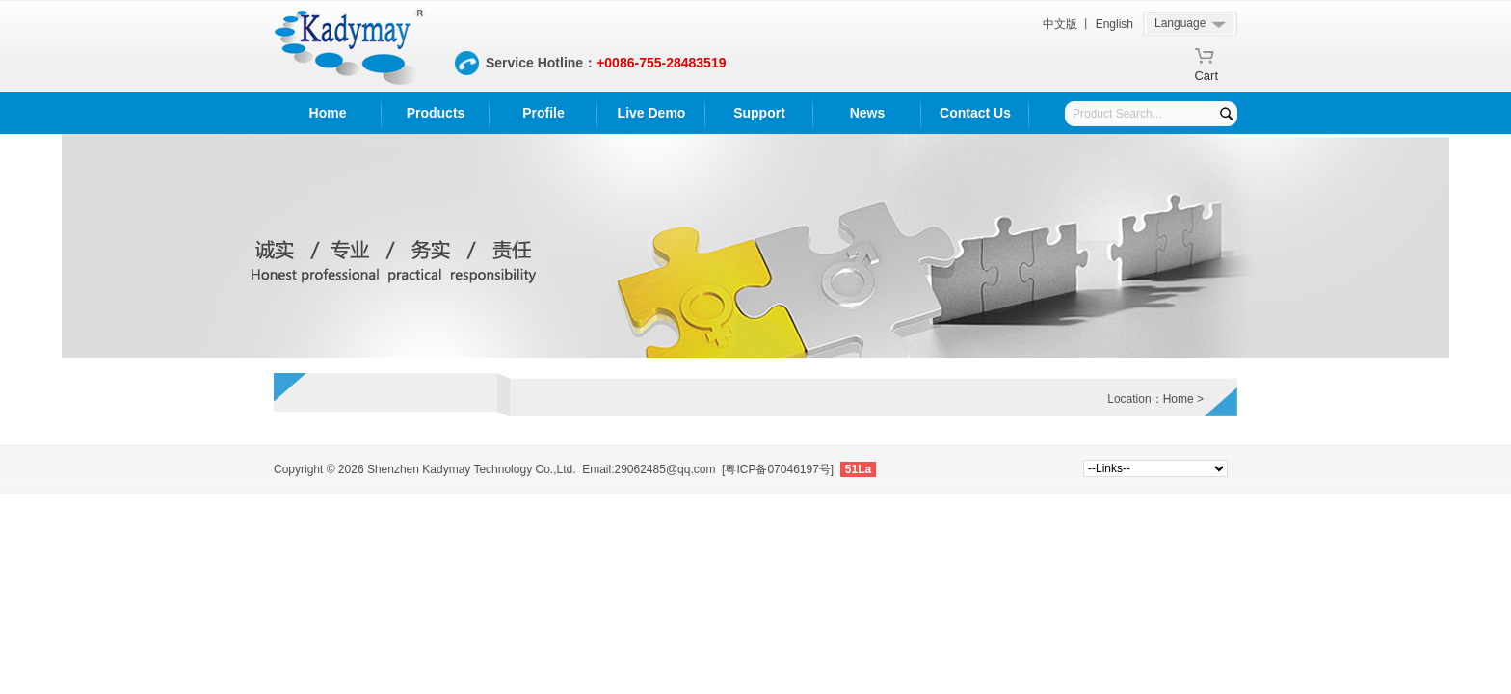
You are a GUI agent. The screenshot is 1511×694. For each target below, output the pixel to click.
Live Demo (652, 112)
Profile (543, 112)
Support (759, 112)
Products (436, 112)
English (1114, 24)
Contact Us (975, 112)
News (868, 112)
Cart (1206, 72)
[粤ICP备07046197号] (778, 469)
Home (328, 112)
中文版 (1060, 24)
